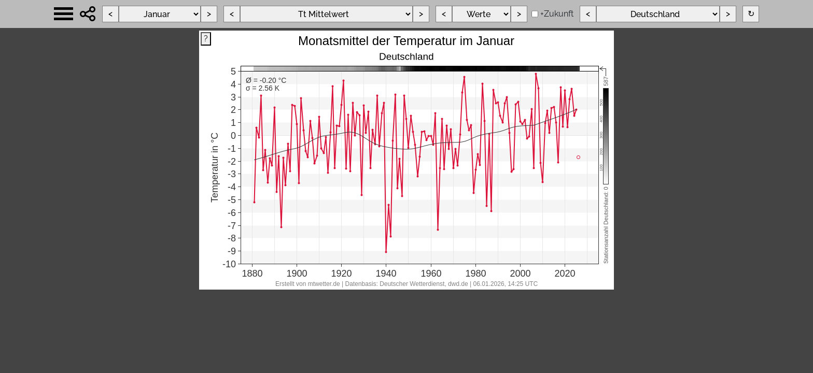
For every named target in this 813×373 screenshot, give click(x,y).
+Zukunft (556, 14)
